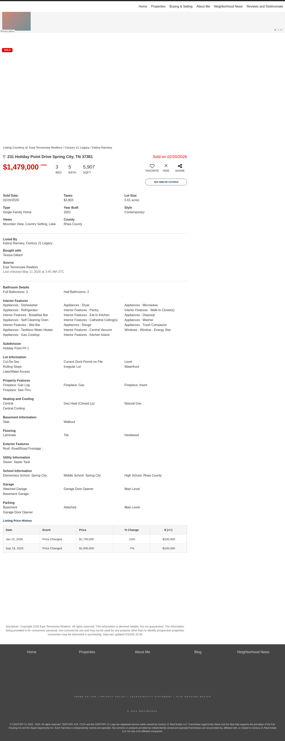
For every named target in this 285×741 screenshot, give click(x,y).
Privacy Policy (113, 697)
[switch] (152, 169)
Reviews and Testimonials (265, 6)
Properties (158, 6)
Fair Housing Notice (193, 697)
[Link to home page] (5, 6)
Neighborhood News (228, 6)
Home (143, 6)
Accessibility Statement (151, 697)
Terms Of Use (85, 697)
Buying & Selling (181, 6)
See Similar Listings (166, 182)
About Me (203, 6)
